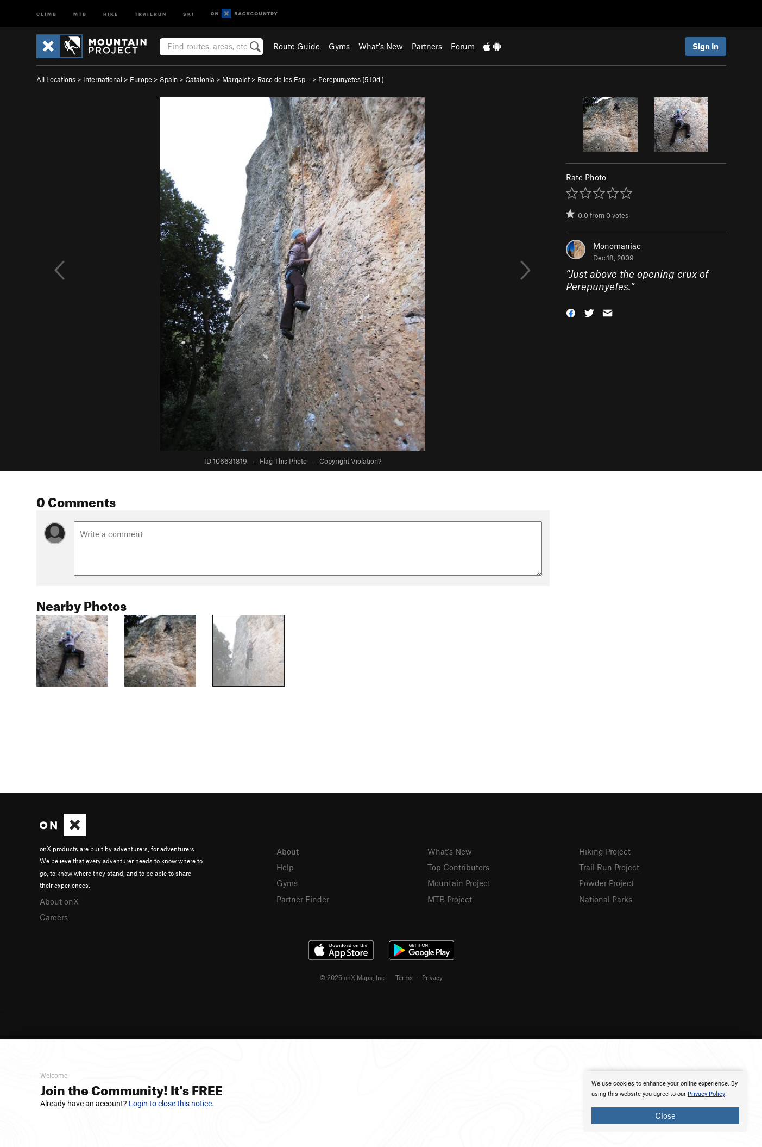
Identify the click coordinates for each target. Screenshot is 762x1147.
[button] (571, 312)
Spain (169, 79)
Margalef (236, 79)
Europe (141, 79)
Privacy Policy (706, 1094)
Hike (110, 13)
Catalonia (200, 79)
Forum (463, 46)
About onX (59, 901)
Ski (188, 13)
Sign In (705, 46)
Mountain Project (458, 883)
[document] (665, 1101)
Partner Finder (302, 899)
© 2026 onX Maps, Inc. (353, 977)
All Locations (55, 79)
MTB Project (449, 899)
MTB (80, 13)
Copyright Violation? (350, 461)
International (102, 79)
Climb (46, 13)
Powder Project (606, 883)
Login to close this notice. (171, 1103)
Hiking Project (605, 851)
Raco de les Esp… (284, 79)
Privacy (432, 977)
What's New (380, 46)
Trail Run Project (609, 867)
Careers (54, 917)
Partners (427, 46)
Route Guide (296, 46)
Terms (404, 977)
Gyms (339, 46)
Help (285, 867)
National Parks (605, 899)
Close (665, 1115)
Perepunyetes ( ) (351, 79)
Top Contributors (458, 867)
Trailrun (151, 13)
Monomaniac (617, 246)
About (287, 851)
